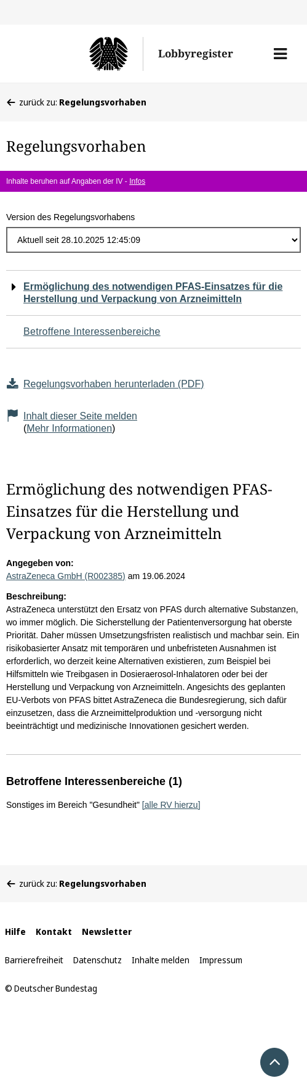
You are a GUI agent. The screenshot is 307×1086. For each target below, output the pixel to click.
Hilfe (15, 931)
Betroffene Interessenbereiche (92, 331)
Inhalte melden (160, 960)
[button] (280, 53)
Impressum (220, 960)
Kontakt (54, 931)
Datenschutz (97, 960)
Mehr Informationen (69, 428)
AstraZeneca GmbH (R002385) (66, 576)
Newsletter (107, 931)
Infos (137, 181)
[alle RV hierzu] (171, 805)
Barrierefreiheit (34, 960)
